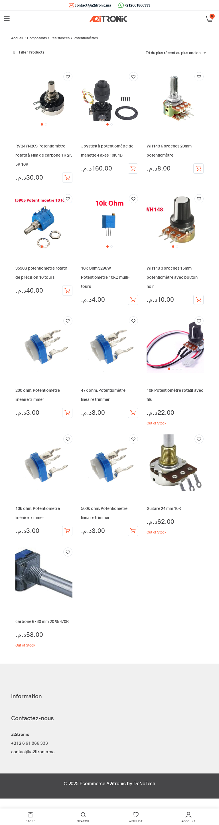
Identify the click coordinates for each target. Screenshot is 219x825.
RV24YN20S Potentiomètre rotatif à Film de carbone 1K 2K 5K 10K (43, 155)
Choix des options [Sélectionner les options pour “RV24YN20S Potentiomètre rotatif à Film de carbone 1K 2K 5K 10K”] (67, 177)
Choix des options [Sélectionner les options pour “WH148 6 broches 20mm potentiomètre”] (198, 168)
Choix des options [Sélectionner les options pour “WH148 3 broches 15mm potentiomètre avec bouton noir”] (198, 299)
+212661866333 (137, 5)
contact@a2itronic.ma (93, 5)
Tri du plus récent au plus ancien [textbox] (173, 53)
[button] (68, 76)
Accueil (17, 38)
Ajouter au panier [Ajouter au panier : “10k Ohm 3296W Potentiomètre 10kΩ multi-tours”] (133, 299)
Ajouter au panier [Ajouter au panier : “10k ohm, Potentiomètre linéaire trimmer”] (67, 531)
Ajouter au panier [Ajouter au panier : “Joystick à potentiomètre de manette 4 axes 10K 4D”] (133, 168)
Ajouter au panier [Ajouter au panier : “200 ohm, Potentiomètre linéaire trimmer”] (67, 412)
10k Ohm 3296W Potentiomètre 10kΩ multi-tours (105, 277)
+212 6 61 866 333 (29, 743)
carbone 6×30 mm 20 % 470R (42, 622)
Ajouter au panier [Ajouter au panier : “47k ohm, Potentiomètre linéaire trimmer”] (133, 412)
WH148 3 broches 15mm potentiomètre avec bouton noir (172, 277)
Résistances (60, 38)
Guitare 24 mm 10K (164, 509)
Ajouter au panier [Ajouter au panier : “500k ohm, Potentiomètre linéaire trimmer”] (133, 531)
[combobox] (175, 53)
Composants (37, 38)
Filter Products (27, 52)
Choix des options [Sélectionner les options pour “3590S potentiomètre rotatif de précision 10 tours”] (67, 290)
